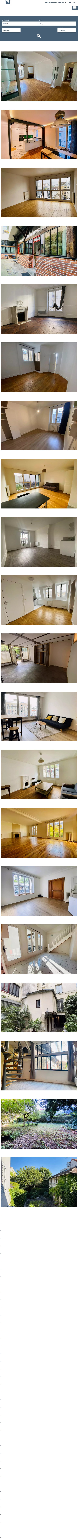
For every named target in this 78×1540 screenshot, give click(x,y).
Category (6, 20)
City (40, 20)
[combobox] (20, 24)
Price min (6, 27)
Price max (61, 27)
